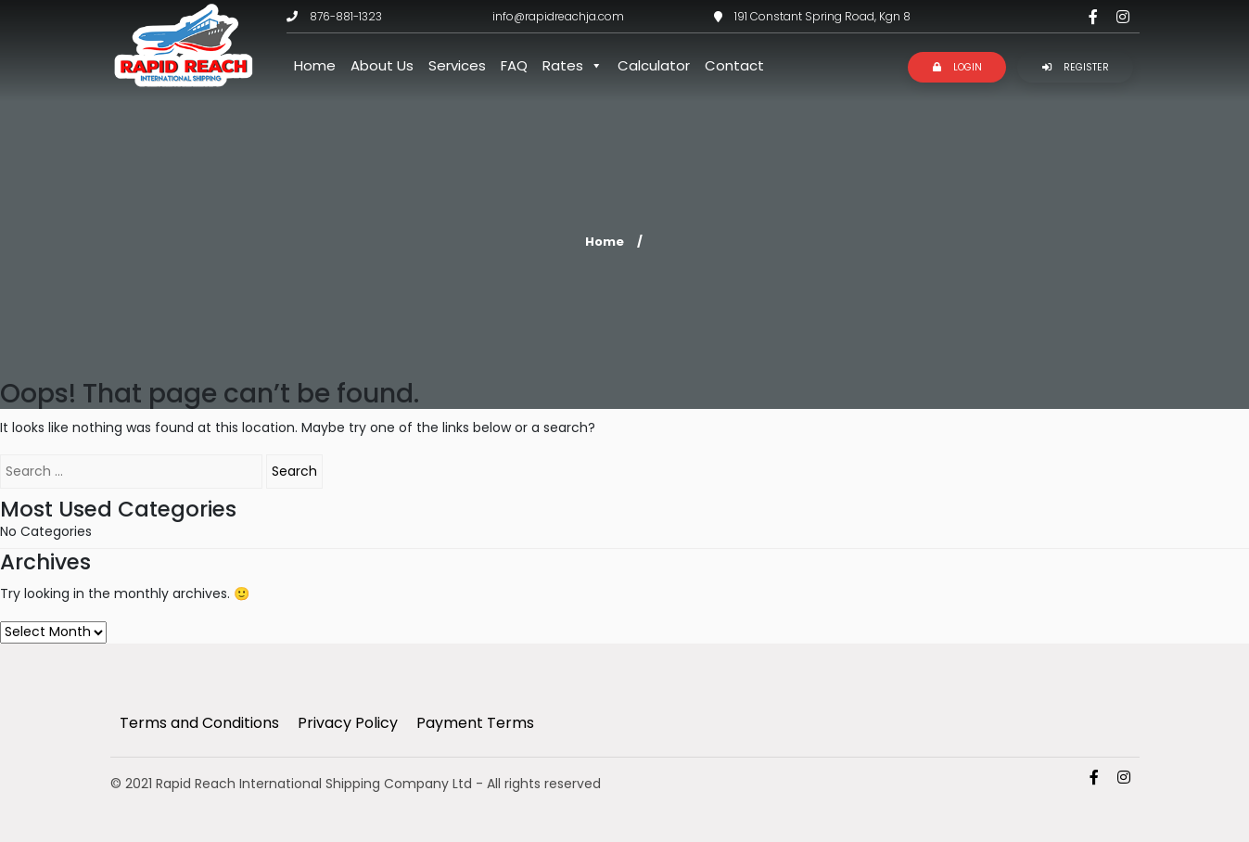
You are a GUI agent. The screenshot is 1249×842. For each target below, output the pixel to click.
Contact (734, 65)
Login (957, 67)
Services (457, 65)
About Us (382, 65)
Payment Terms (475, 723)
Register (1075, 67)
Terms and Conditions (199, 723)
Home (315, 65)
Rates (572, 65)
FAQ (514, 65)
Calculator (654, 65)
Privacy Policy (348, 723)
